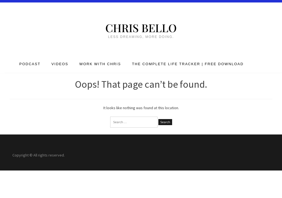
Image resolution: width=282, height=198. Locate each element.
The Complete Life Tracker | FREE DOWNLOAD (187, 64)
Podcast (29, 64)
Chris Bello (141, 27)
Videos (59, 64)
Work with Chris (100, 64)
